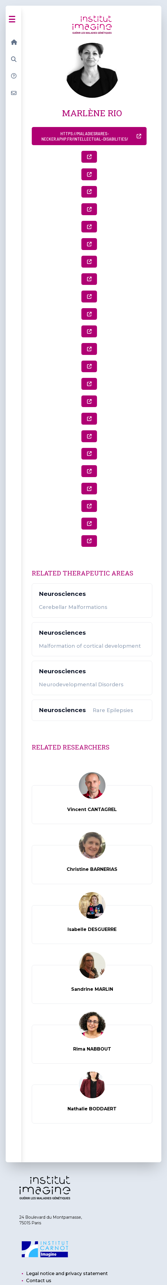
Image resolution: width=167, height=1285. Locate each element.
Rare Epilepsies (113, 711)
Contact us (38, 1280)
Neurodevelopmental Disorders (81, 685)
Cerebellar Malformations (73, 607)
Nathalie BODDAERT (92, 1109)
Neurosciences (62, 593)
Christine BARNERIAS (92, 869)
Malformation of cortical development (90, 646)
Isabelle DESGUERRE (92, 929)
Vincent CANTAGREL (92, 809)
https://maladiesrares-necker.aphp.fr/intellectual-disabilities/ (91, 136)
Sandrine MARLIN (92, 989)
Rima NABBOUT (92, 1049)
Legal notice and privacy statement (67, 1273)
